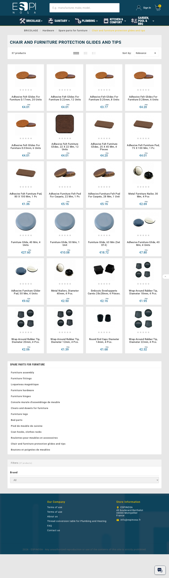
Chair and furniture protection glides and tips (38, 443)
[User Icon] (143, 7)
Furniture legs (19, 414)
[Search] (84, 7)
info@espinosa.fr (130, 519)
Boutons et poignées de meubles (30, 449)
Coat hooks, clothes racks (26, 432)
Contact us (53, 530)
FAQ (49, 525)
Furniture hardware (22, 390)
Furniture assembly (22, 372)
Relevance (146, 53)
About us (52, 516)
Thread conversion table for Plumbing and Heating (76, 521)
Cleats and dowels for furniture (29, 408)
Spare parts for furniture (27, 364)
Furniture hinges (21, 396)
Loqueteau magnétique (25, 384)
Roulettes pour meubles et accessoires (34, 438)
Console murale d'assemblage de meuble (35, 402)
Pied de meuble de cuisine (27, 426)
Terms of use (54, 507)
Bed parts (16, 420)
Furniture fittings (21, 378)
